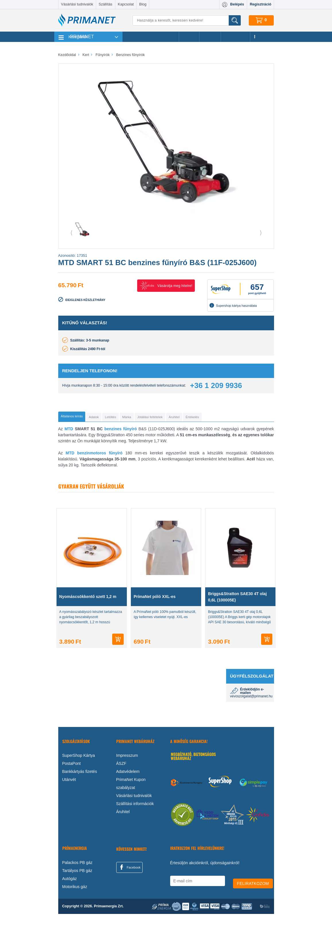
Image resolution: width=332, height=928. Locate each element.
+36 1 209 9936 (216, 385)
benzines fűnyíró (120, 443)
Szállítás (105, 4)
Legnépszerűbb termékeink (151, 36)
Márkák (210, 36)
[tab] (81, 418)
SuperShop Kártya (78, 769)
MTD (69, 443)
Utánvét (69, 793)
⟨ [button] (71, 232)
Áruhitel (123, 825)
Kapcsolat (126, 4)
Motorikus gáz (74, 900)
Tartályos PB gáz (77, 884)
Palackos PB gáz (77, 876)
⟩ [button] (261, 232)
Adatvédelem (128, 785)
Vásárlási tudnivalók (77, 4)
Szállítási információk (135, 817)
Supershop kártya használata (233, 305)
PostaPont (71, 777)
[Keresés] (186, 20)
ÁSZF (121, 777)
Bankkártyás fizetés (79, 785)
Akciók (189, 36)
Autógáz (69, 892)
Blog (142, 4)
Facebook (129, 881)
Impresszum (127, 769)
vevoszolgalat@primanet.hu (251, 710)
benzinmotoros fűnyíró (100, 467)
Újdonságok (235, 36)
